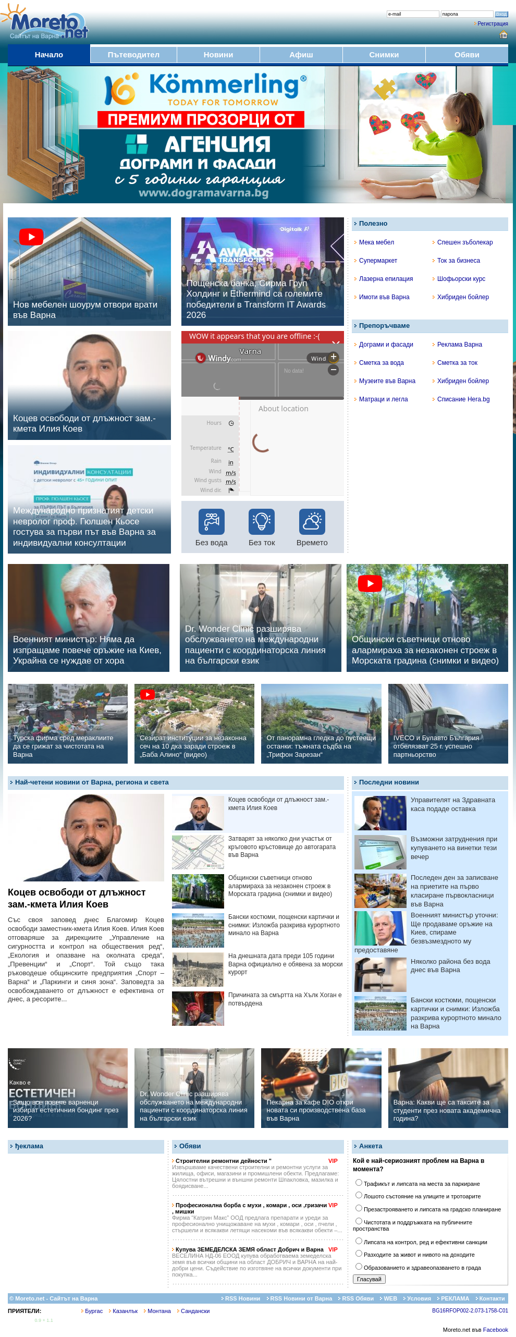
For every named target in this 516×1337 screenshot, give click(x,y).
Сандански (193, 1311)
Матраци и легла (381, 399)
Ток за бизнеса (456, 260)
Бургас (92, 1311)
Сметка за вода (379, 362)
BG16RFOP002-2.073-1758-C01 (470, 1311)
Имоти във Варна (382, 297)
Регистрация (493, 24)
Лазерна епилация (383, 279)
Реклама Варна (457, 344)
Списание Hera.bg (461, 399)
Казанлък (123, 1311)
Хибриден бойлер (461, 297)
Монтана (157, 1311)
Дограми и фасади (383, 344)
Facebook (495, 1330)
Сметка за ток (455, 362)
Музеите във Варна (384, 381)
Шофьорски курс (459, 279)
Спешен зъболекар (463, 242)
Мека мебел (374, 242)
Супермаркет (375, 260)
